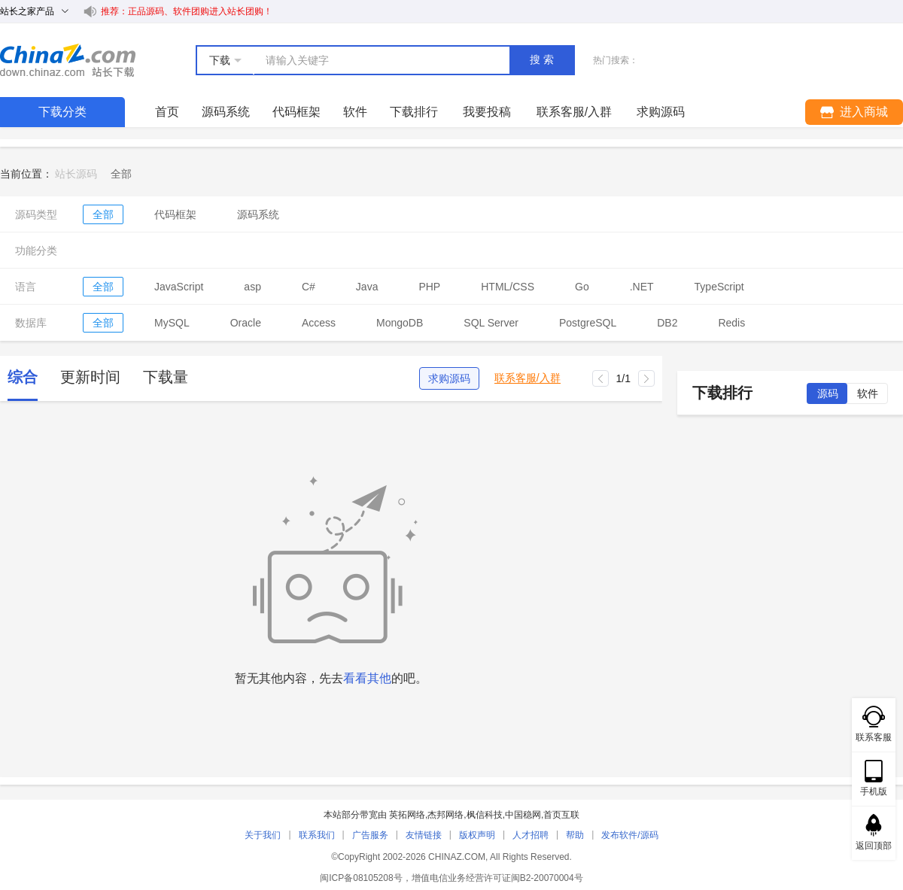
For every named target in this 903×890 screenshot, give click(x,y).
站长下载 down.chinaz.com (67, 60)
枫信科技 (485, 815)
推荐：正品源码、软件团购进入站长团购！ (186, 11)
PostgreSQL (587, 323)
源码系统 (226, 111)
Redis (731, 323)
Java (367, 287)
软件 (355, 111)
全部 (103, 214)
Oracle (245, 323)
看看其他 (367, 678)
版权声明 (477, 835)
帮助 (575, 835)
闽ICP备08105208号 (361, 878)
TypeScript (719, 287)
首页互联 (561, 815)
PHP (429, 287)
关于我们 (263, 835)
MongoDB (399, 323)
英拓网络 (407, 815)
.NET (642, 287)
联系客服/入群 (527, 378)
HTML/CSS (507, 287)
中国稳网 (523, 815)
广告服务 (370, 835)
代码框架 (296, 111)
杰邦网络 (445, 815)
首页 (167, 111)
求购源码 (449, 378)
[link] (121, 174)
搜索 (543, 59)
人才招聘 (530, 835)
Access (319, 323)
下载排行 (414, 111)
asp (252, 287)
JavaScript (178, 287)
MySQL (172, 323)
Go (582, 287)
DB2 (667, 323)
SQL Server (491, 323)
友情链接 (424, 835)
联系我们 (317, 835)
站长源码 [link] (76, 174)
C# (308, 287)
